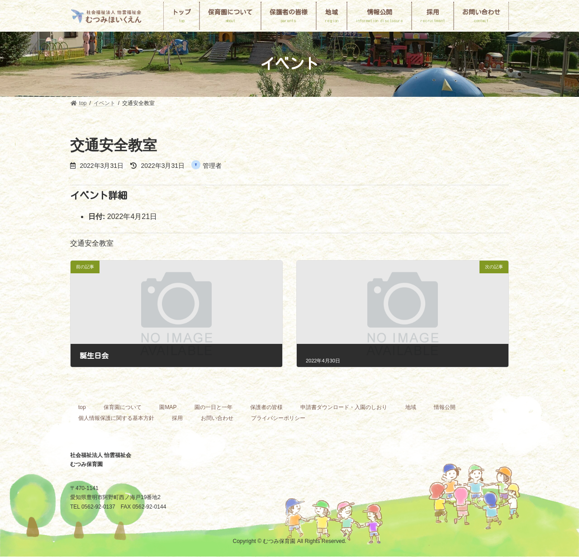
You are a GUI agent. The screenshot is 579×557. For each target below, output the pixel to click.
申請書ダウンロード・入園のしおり (343, 407)
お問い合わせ (217, 418)
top (82, 407)
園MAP (167, 407)
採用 (177, 418)
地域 (410, 407)
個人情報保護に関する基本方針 (116, 418)
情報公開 (445, 407)
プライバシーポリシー (278, 418)
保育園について (123, 407)
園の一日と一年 (214, 407)
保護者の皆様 (266, 407)
